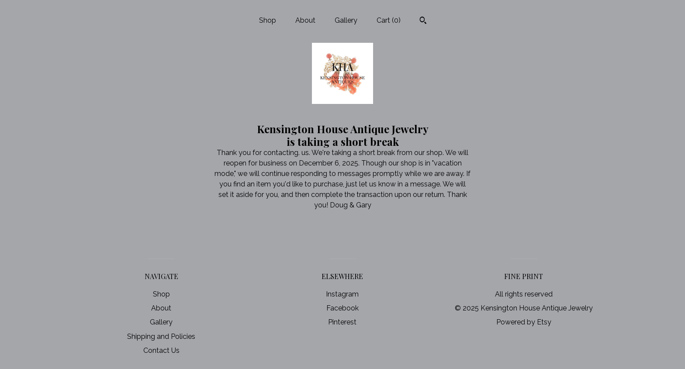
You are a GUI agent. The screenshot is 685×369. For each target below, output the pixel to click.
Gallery (346, 20)
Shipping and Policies (161, 336)
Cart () (389, 20)
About (305, 20)
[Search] (423, 21)
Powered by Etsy (523, 322)
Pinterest (342, 322)
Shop (267, 20)
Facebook (342, 308)
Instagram (342, 294)
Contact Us (161, 350)
